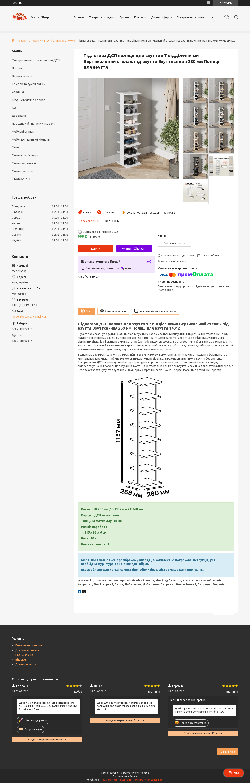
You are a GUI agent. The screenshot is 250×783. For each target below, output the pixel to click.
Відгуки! (20, 659)
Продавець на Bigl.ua (125, 776)
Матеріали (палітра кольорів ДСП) (36, 60)
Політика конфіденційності (148, 779)
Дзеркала (19, 115)
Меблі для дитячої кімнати (31, 139)
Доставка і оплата (27, 650)
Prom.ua (144, 772)
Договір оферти (161, 17)
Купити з (134, 248)
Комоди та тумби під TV (29, 84)
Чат (233, 773)
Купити (95, 248)
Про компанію (24, 654)
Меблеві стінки (23, 131)
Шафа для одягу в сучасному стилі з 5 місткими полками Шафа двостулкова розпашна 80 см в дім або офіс (126, 706)
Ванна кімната (22, 76)
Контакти (140, 17)
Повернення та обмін (190, 17)
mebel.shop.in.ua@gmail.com (29, 316)
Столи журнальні (24, 163)
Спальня (18, 91)
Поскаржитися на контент (116, 779)
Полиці (17, 68)
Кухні (15, 107)
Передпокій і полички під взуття (35, 123)
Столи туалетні (22, 171)
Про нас (125, 17)
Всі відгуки (228, 751)
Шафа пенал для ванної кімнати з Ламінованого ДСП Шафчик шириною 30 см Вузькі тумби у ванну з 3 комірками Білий (48, 706)
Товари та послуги (101, 17)
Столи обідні (21, 179)
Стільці (17, 147)
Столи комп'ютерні (25, 155)
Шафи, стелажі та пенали (29, 100)
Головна (79, 17)
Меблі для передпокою (59, 40)
